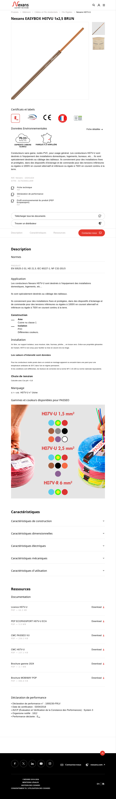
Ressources (59, 233)
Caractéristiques (38, 233)
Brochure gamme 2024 (22, 664)
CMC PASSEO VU (20, 635)
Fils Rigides (67, 12)
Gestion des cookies (30, 785)
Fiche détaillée (94, 129)
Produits (15, 12)
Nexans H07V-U (83, 12)
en (98, 784)
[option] (19, 118)
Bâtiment (27, 12)
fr (103, 784)
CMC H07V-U (18, 649)
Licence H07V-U (19, 607)
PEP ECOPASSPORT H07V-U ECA (29, 621)
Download (98, 607)
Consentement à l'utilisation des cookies (30, 788)
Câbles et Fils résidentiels (46, 12)
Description (16, 233)
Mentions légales (30, 782)
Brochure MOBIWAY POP (24, 678)
